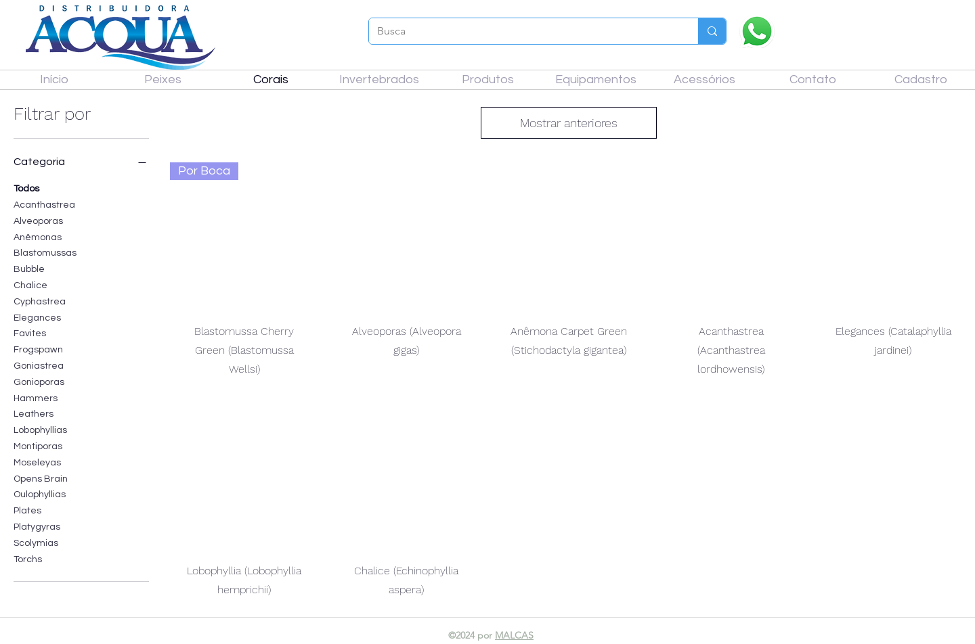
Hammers (36, 397)
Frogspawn (38, 348)
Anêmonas (38, 236)
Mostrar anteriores (569, 123)
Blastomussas (45, 252)
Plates (27, 509)
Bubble (29, 268)
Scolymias (36, 542)
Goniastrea (39, 365)
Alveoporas (38, 220)
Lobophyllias (40, 429)
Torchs (28, 558)
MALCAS (514, 635)
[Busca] (523, 31)
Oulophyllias (40, 493)
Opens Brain (41, 478)
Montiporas (38, 445)
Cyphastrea (40, 300)
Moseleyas (37, 461)
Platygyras (37, 526)
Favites (30, 332)
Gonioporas (39, 381)
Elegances (37, 316)
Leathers (33, 413)
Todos (26, 187)
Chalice (30, 284)
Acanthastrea (44, 204)
